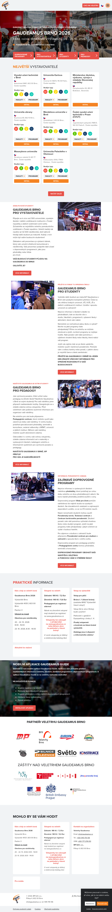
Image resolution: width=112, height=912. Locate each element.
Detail (26, 104)
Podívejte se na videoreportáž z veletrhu (35, 45)
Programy (33, 100)
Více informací (22, 273)
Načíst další (56, 194)
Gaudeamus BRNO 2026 (41, 32)
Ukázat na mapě (22, 614)
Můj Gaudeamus (79, 896)
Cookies (88, 909)
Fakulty (19, 100)
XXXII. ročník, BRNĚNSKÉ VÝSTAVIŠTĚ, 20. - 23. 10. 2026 (49, 39)
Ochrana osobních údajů (22, 909)
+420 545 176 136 (83, 838)
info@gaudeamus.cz (85, 834)
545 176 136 (48, 902)
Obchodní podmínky (51, 909)
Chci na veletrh (91, 5)
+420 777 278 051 (84, 841)
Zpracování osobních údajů (99, 909)
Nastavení (90, 903)
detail (23, 55)
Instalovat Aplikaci (24, 708)
